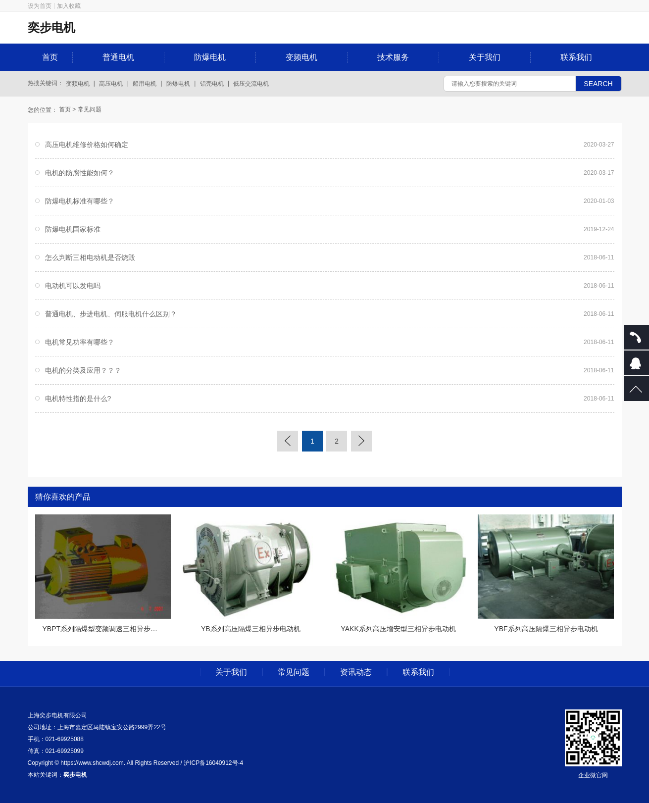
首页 (50, 57)
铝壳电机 (212, 83)
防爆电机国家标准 (72, 229)
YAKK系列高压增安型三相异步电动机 (398, 629)
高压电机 (111, 83)
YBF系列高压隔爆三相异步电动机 (546, 629)
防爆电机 (210, 57)
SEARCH (598, 84)
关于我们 (484, 57)
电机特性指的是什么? (78, 398)
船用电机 (144, 83)
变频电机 (301, 57)
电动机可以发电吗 (72, 286)
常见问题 (89, 109)
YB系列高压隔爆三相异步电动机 (250, 629)
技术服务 (393, 57)
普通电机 (118, 57)
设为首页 (39, 6)
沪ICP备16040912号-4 (213, 762)
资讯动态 (356, 672)
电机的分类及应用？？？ (83, 370)
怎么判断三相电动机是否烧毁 (90, 257)
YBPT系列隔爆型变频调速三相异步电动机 (107, 629)
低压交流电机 (251, 83)
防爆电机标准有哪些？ (79, 201)
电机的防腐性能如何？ (79, 173)
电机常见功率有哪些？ (79, 342)
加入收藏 (69, 6)
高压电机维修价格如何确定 (86, 145)
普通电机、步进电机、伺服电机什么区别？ (111, 314)
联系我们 (576, 57)
